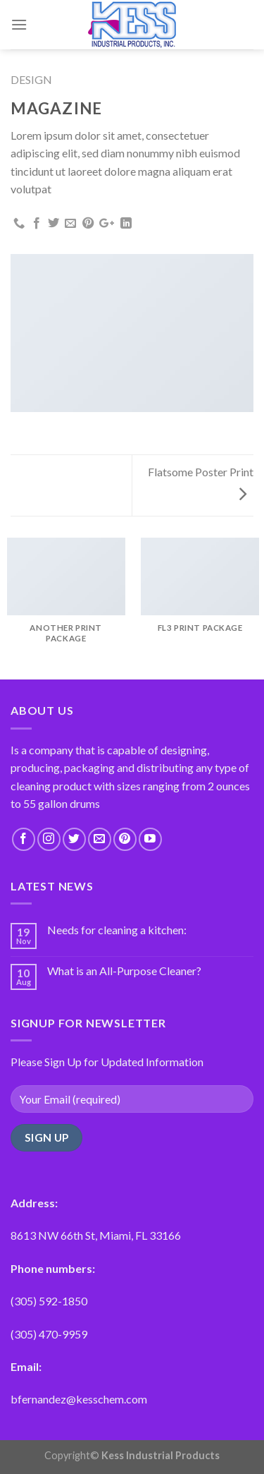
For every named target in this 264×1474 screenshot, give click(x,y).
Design (31, 79)
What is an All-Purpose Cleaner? (124, 970)
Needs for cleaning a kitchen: (117, 929)
